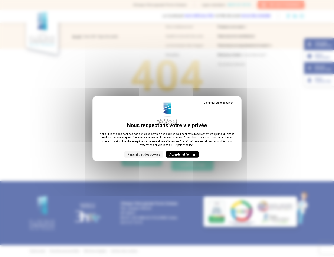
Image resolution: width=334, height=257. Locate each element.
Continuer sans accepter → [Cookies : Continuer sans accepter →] (220, 102)
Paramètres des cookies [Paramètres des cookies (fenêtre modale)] (144, 154)
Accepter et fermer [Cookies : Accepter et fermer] (182, 154)
